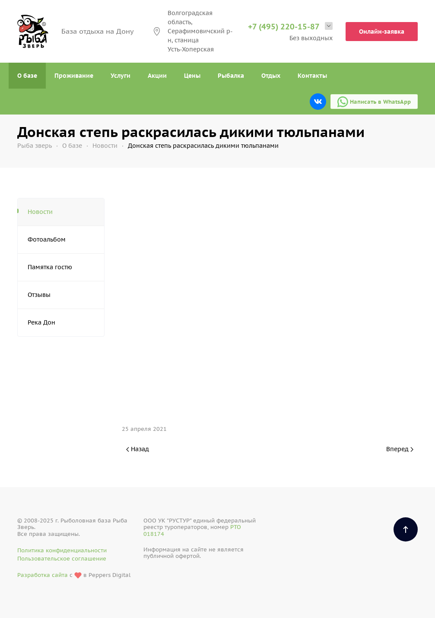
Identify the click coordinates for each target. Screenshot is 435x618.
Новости (104, 146)
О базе (27, 76)
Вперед (399, 449)
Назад (137, 449)
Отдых (270, 76)
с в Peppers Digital (73, 575)
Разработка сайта (42, 575)
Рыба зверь (34, 146)
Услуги (120, 76)
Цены (192, 76)
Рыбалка (231, 76)
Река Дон (41, 322)
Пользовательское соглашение (61, 558)
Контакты (312, 76)
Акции (157, 76)
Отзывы (39, 295)
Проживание (73, 76)
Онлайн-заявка (381, 31)
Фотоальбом (47, 239)
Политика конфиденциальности (62, 550)
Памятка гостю (50, 267)
